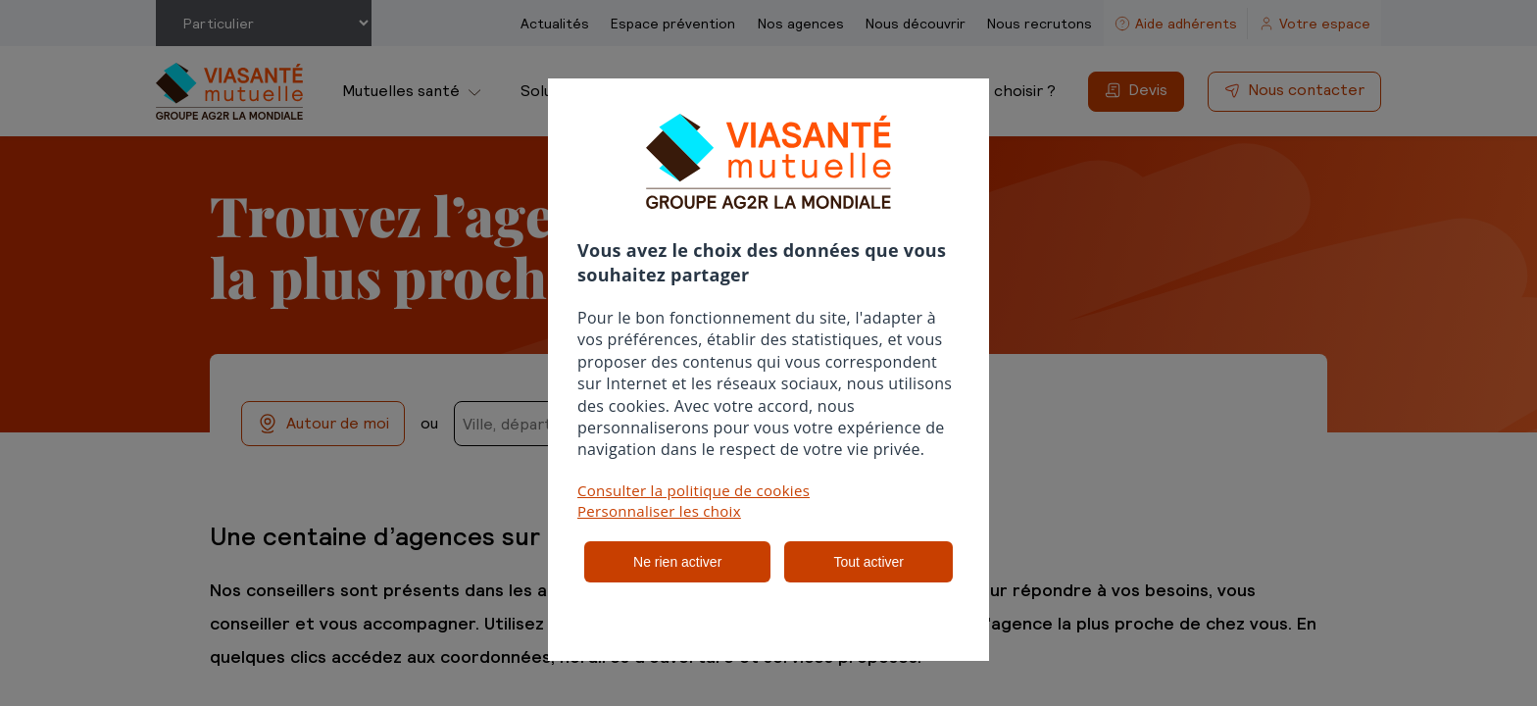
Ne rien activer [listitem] (677, 562)
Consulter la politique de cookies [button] (693, 490)
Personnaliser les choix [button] (659, 511)
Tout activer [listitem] (868, 562)
